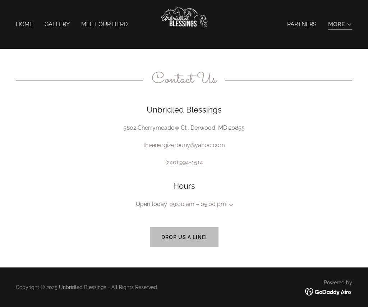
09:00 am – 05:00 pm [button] (197, 204)
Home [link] (24, 24)
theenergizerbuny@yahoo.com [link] (184, 145)
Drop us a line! (184, 237)
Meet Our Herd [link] (104, 24)
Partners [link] (302, 24)
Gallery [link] (57, 24)
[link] (184, 23)
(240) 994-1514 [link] (184, 162)
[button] (340, 25)
